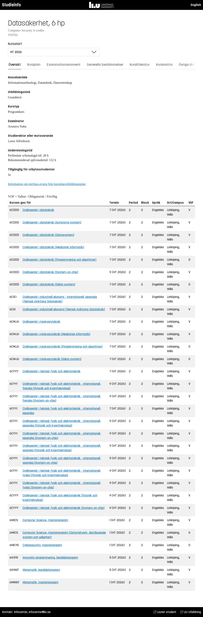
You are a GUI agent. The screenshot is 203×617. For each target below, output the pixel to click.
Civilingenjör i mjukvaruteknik (41, 321)
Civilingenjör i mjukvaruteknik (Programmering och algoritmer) (62, 346)
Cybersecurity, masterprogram (42, 545)
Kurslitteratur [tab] (140, 64)
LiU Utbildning (190, 612)
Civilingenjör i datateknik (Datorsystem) (48, 235)
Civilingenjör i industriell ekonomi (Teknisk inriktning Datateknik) (64, 309)
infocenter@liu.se (40, 612)
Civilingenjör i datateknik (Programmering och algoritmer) (59, 259)
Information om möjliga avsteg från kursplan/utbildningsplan (46, 184)
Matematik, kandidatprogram (41, 570)
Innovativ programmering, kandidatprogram (50, 557)
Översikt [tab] (15, 64)
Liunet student (165, 612)
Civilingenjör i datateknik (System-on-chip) (50, 272)
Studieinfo (11, 5)
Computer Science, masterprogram (45, 520)
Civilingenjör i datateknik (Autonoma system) (52, 222)
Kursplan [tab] (33, 64)
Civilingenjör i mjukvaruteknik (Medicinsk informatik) (56, 334)
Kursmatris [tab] (164, 64)
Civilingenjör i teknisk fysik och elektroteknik (51, 371)
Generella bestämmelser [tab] (105, 64)
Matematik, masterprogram (40, 582)
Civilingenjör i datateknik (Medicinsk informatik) (53, 247)
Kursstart (15, 44)
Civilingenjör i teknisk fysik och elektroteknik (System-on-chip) (63, 508)
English (196, 5)
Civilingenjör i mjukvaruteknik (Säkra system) (52, 359)
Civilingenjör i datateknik (38, 210)
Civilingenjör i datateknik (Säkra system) (49, 284)
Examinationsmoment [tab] (63, 64)
